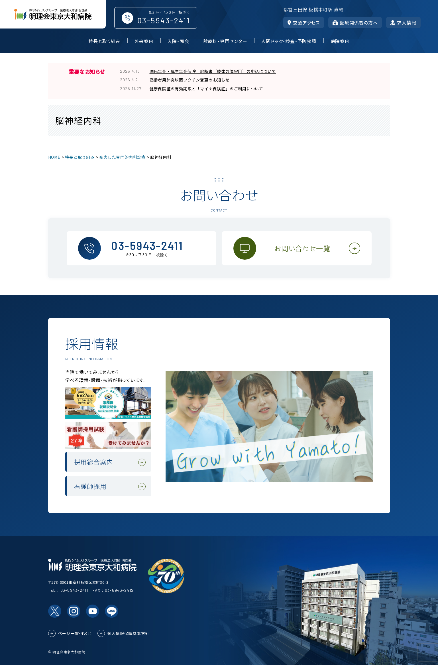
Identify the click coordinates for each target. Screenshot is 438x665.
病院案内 (340, 41)
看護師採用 (90, 486)
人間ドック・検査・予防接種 (288, 41)
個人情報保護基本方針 (128, 633)
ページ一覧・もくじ (75, 633)
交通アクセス (304, 22)
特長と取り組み (104, 41)
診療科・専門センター (225, 41)
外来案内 (144, 41)
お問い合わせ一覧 (302, 248)
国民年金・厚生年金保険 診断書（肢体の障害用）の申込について (213, 71)
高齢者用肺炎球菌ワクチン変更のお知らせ (190, 80)
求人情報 (403, 22)
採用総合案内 (93, 461)
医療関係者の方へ (355, 22)
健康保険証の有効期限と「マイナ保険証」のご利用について (207, 88)
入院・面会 (178, 41)
